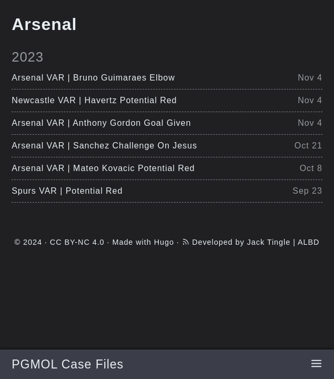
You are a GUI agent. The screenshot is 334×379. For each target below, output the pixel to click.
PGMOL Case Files (68, 364)
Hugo (164, 242)
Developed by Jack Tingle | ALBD (255, 242)
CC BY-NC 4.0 (77, 242)
